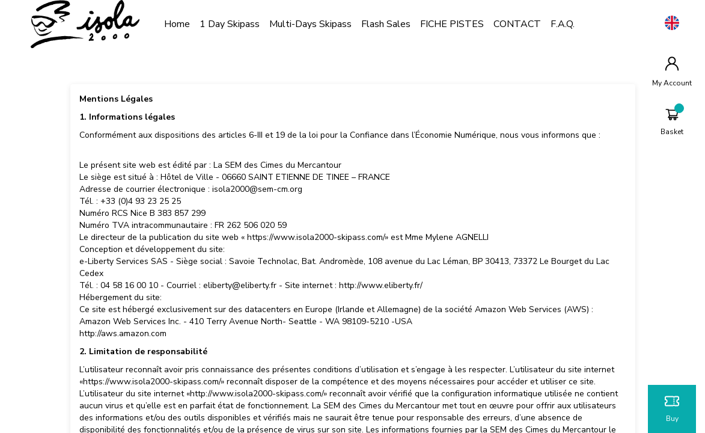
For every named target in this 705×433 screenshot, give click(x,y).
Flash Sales (396, 24)
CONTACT (528, 24)
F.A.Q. (573, 24)
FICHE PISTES (463, 24)
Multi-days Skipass (321, 24)
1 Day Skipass (240, 24)
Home (188, 24)
